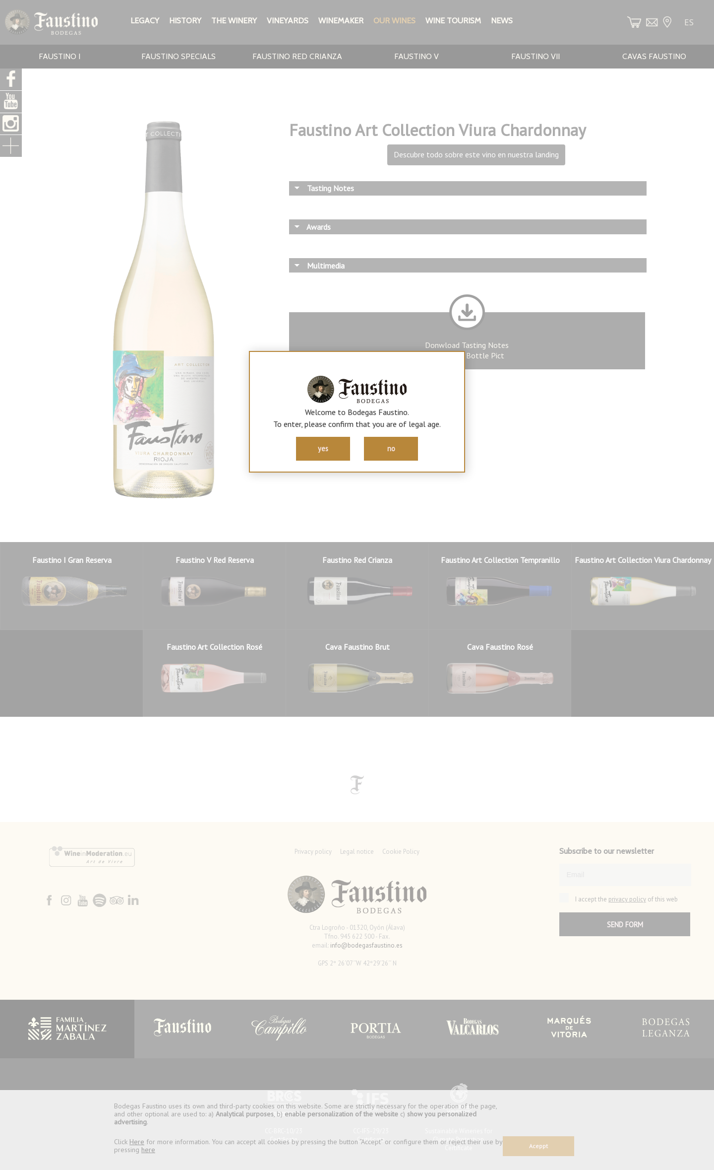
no (391, 448)
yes (323, 448)
